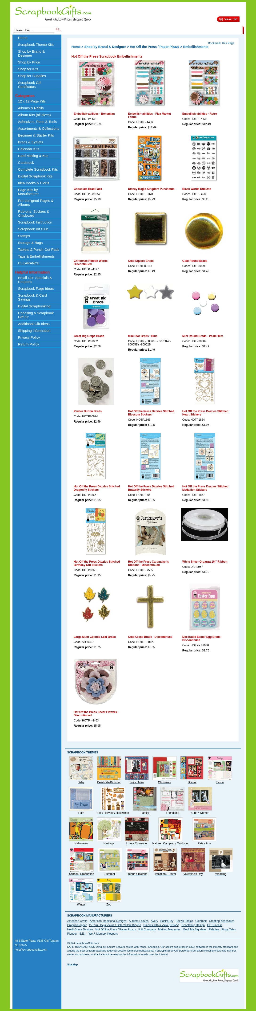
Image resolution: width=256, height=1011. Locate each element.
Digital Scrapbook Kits (35, 176)
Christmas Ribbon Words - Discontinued (91, 262)
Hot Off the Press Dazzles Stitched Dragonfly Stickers (97, 488)
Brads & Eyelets (30, 142)
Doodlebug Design (193, 925)
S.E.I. (82, 933)
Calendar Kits (28, 149)
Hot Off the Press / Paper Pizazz (155, 47)
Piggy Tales (228, 929)
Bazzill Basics (184, 921)
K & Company (147, 929)
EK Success (214, 925)
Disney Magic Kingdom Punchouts (151, 189)
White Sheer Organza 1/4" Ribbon (204, 561)
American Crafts (77, 921)
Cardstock (26, 163)
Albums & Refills (31, 108)
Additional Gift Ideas (34, 324)
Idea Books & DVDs (33, 183)
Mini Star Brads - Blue (142, 336)
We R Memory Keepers (103, 933)
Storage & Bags (30, 243)
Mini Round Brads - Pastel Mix (202, 336)
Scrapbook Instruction (35, 222)
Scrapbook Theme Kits (79, 29)
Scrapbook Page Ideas (36, 288)
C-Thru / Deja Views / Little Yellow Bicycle (115, 925)
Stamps (24, 236)
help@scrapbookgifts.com (31, 949)
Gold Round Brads (194, 261)
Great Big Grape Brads (89, 336)
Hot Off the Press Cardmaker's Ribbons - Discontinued (148, 563)
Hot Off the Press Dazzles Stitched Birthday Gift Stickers (97, 563)
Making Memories (169, 929)
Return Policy (28, 344)
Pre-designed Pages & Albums (35, 203)
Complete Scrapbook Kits (38, 169)
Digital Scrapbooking (34, 306)
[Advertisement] (153, 992)
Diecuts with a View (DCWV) (161, 925)
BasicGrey (166, 921)
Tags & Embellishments (36, 256)
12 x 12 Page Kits (32, 101)
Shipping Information (193, 29)
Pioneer (72, 933)
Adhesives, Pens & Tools (37, 122)
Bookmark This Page (221, 43)
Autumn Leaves (138, 921)
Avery (154, 921)
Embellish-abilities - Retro (199, 113)
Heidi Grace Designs (80, 929)
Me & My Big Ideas (195, 929)
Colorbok (201, 921)
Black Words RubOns (196, 189)
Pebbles (214, 929)
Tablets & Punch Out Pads (38, 249)
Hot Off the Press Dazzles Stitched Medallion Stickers (205, 488)
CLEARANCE (221, 29)
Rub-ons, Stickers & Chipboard (33, 213)
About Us (168, 29)
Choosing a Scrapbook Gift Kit (36, 315)
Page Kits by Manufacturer (28, 192)
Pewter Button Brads (88, 411)
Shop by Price (148, 29)
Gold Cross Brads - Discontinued (150, 637)
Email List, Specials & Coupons (35, 280)
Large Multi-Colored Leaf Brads (95, 637)
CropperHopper (77, 925)
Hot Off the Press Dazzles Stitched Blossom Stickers (151, 413)
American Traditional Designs (108, 921)
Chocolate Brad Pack (88, 189)
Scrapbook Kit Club (33, 229)
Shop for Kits (28, 69)
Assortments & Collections (38, 128)
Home (23, 38)
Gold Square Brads (141, 261)
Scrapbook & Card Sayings (32, 297)
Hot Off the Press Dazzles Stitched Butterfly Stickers (151, 488)
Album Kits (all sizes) (34, 115)
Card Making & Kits (33, 156)
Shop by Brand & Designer (116, 29)
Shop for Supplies (32, 76)
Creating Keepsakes (221, 921)
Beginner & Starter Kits (36, 135)
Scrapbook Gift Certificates (29, 85)
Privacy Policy (29, 337)
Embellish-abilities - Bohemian (94, 113)
